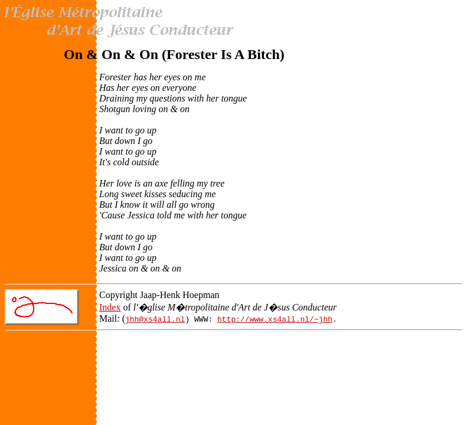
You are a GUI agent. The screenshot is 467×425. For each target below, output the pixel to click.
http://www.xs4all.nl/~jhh (274, 318)
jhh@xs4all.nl (155, 318)
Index (109, 307)
